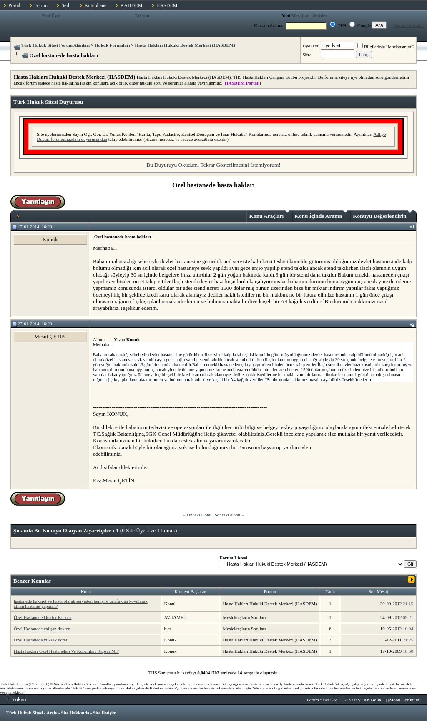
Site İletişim (104, 712)
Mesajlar (300, 15)
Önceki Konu (199, 514)
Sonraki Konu (227, 514)
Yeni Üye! (50, 15)
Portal (14, 5)
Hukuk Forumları (112, 44)
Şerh (65, 5)
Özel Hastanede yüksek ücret (40, 639)
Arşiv (52, 712)
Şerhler (320, 15)
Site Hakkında (75, 712)
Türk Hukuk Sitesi (24, 712)
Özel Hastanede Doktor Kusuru (42, 617)
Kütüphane (96, 5)
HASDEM (167, 5)
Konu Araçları (269, 214)
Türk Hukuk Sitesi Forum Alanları (55, 44)
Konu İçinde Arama (321, 214)
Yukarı (16, 699)
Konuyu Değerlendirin (382, 214)
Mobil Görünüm (404, 699)
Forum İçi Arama (409, 25)
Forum (41, 5)
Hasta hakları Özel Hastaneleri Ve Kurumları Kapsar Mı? (66, 651)
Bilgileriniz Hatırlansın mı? (385, 46)
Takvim (141, 15)
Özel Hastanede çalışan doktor (42, 628)
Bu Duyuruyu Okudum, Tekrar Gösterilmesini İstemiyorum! (213, 165)
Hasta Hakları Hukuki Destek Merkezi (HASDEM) (185, 44)
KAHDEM (132, 5)
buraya (199, 684)
